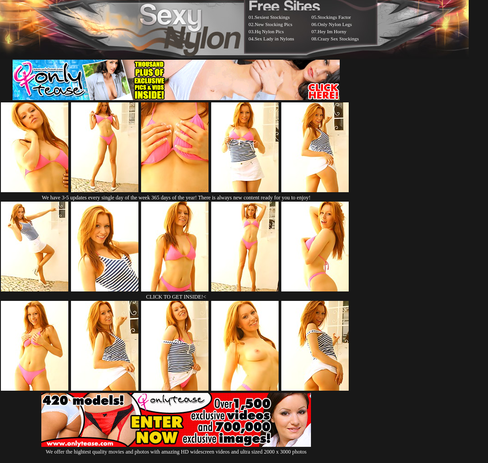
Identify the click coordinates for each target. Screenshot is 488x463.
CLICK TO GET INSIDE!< (176, 297)
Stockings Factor (334, 17)
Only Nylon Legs (335, 24)
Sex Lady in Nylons (274, 38)
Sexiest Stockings (272, 17)
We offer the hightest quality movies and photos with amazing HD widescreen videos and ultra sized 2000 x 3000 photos (176, 448)
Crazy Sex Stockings (338, 38)
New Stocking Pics (274, 24)
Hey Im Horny (332, 31)
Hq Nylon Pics (269, 31)
